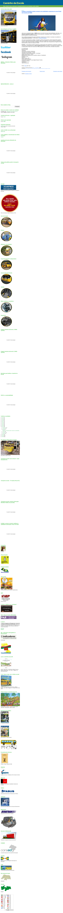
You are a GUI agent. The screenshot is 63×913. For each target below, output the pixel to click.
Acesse (2, 629)
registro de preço (47, 68)
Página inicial (42, 71)
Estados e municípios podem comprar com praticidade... (11, 430)
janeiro (4, 433)
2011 (3, 434)
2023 (3, 417)
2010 (3, 435)
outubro (4, 428)
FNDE (25, 65)
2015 (3, 423)
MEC (44, 68)
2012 (3, 426)
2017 (3, 421)
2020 (3, 419)
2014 (3, 424)
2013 (3, 425)
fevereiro (4, 432)
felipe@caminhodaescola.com (12, 111)
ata (26, 68)
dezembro (4, 427)
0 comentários (37, 67)
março (4, 431)
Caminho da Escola (13, 3)
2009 (3, 436)
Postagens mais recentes (26, 71)
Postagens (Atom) (28, 73)
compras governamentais (37, 68)
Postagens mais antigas (57, 71)
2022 (3, 418)
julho (3, 429)
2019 (3, 420)
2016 (3, 422)
